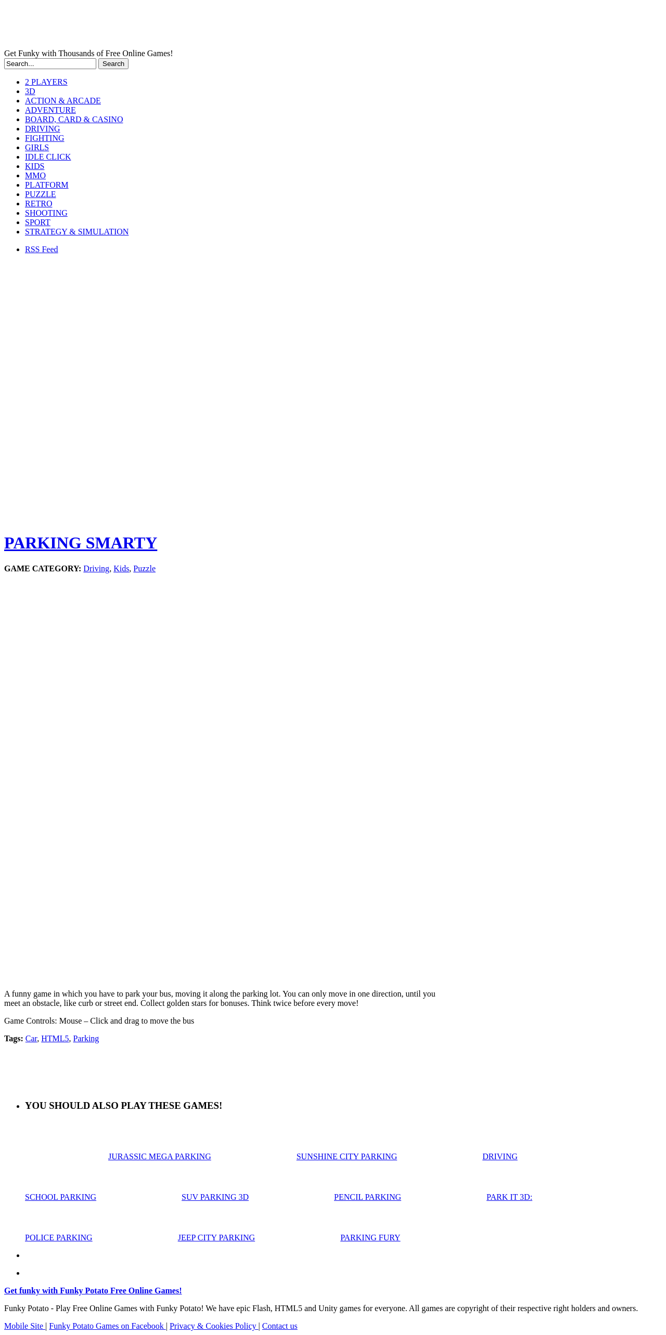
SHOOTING (46, 212)
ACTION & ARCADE (63, 100)
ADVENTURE (50, 110)
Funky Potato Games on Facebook (107, 1325)
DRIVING (42, 128)
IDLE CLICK (48, 156)
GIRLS (37, 147)
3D (30, 91)
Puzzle (144, 568)
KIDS (34, 166)
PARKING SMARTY (80, 542)
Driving (96, 568)
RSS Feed (41, 249)
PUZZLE (40, 194)
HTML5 (55, 1038)
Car (31, 1038)
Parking (86, 1038)
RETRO (38, 203)
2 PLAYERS (46, 81)
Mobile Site (24, 1325)
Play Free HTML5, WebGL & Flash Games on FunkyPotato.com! (181, 26)
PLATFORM (47, 184)
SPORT (37, 222)
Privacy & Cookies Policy (214, 1325)
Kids (121, 568)
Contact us (280, 1325)
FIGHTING (45, 138)
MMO (35, 175)
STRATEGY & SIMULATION (77, 231)
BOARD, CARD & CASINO (74, 119)
